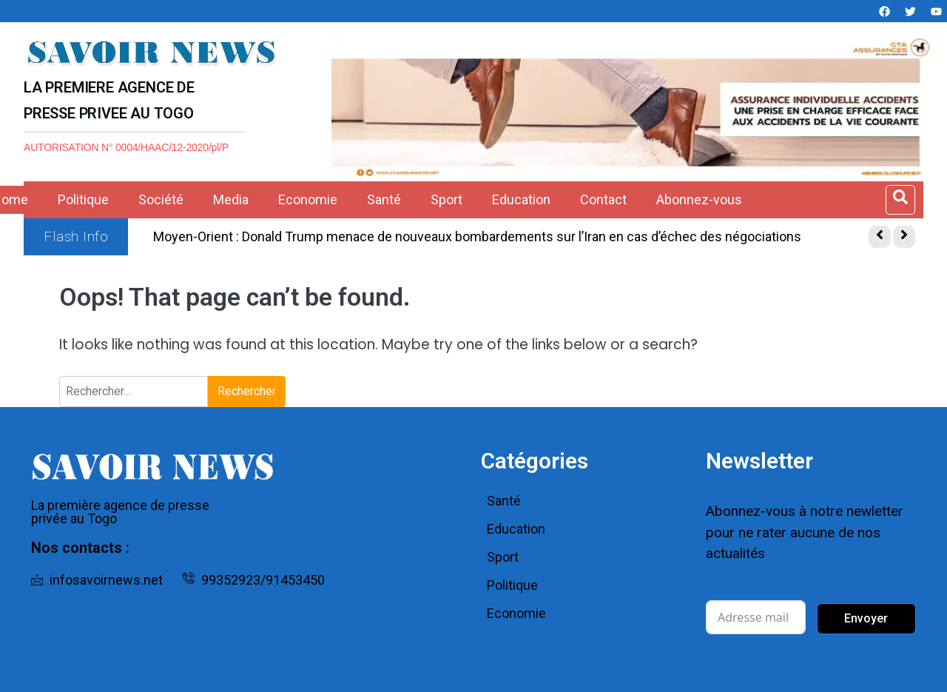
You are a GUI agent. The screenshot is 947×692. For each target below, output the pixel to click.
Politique (83, 199)
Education (521, 199)
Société (160, 199)
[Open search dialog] (900, 200)
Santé (384, 199)
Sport (446, 199)
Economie (307, 199)
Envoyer (866, 618)
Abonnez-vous (699, 199)
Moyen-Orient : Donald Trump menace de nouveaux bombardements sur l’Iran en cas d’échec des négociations (477, 236)
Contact (603, 199)
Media (231, 199)
